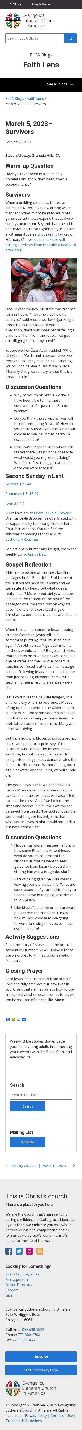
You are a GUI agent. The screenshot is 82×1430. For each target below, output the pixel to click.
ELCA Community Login (41, 1370)
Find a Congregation (22, 1274)
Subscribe (28, 1142)
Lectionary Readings (22, 539)
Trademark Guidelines (23, 1420)
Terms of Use (62, 1415)
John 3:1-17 (14, 503)
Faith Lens (35, 98)
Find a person (16, 1279)
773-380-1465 (23, 1340)
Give (8, 1295)
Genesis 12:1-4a (18, 484)
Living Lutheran (41, 4)
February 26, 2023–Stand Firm (23, 1165)
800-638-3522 (33, 1329)
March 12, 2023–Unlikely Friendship (56, 1165)
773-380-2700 (29, 1334)
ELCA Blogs (14, 98)
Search (17, 1085)
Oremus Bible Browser (52, 513)
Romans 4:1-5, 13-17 (21, 493)
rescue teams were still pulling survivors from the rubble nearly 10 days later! (40, 244)
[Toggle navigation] (61, 84)
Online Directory (18, 1284)
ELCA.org (15, 4)
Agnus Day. (37, 554)
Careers (11, 1290)
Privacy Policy (36, 1415)
